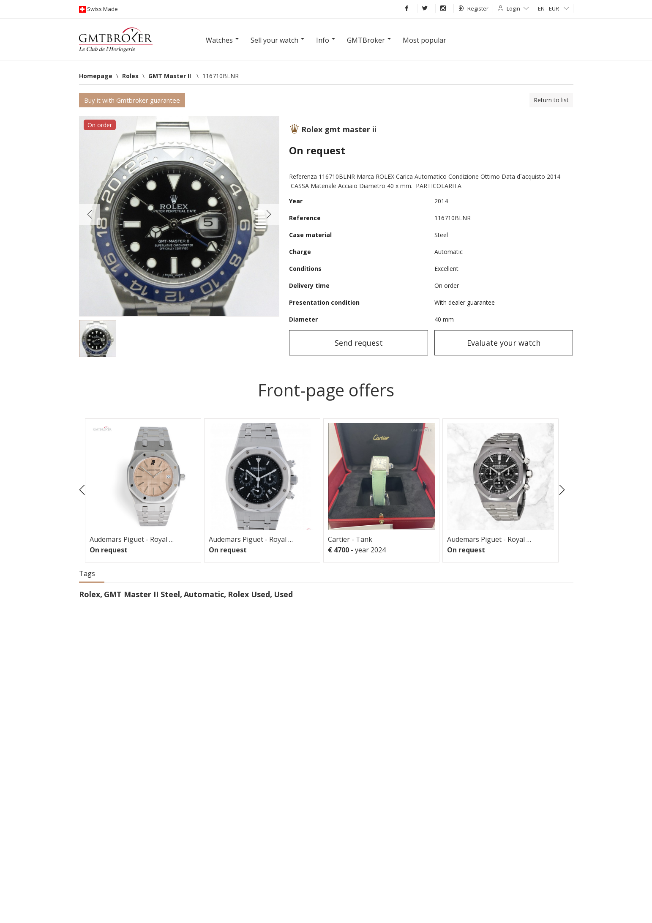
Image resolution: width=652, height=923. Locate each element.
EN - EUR (553, 8)
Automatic (204, 594)
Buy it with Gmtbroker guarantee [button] (132, 100)
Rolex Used (249, 594)
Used (283, 594)
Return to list (551, 100)
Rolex (89, 594)
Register (473, 8)
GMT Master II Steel (142, 594)
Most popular (424, 40)
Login (518, 8)
